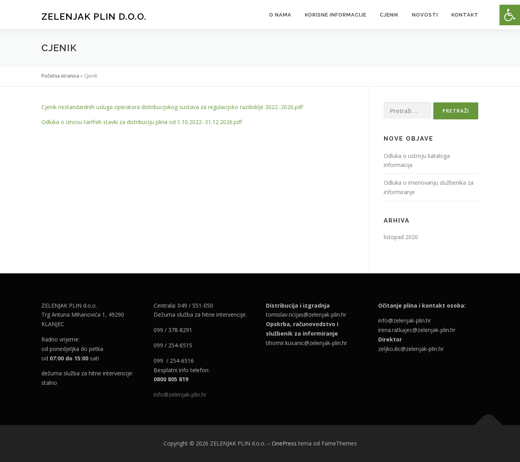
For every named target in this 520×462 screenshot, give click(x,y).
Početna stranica (60, 75)
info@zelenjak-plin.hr (180, 394)
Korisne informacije (335, 15)
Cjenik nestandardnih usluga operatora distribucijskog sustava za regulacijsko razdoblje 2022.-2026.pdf (172, 107)
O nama (280, 15)
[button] (510, 15)
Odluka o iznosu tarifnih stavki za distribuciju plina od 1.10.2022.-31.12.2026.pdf (141, 122)
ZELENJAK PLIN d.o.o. (94, 16)
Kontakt (465, 15)
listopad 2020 (401, 237)
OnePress (284, 443)
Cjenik (389, 15)
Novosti (425, 15)
